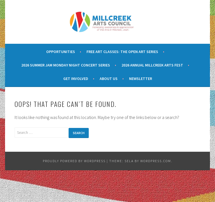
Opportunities (60, 51)
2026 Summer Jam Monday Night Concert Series (65, 65)
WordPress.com (155, 161)
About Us (109, 78)
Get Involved (75, 78)
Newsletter (140, 78)
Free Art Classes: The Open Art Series (122, 51)
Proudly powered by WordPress (74, 161)
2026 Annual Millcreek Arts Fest (152, 65)
